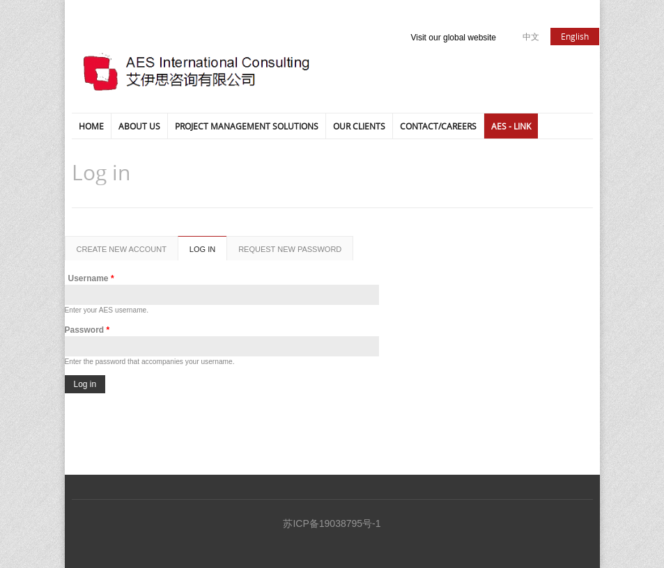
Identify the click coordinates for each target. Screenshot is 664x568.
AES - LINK (511, 126)
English (575, 36)
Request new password (289, 249)
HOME (91, 126)
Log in (208, 253)
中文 (531, 36)
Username (91, 278)
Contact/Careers (438, 126)
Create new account (122, 249)
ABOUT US (139, 126)
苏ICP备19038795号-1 (331, 523)
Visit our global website (454, 37)
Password (87, 330)
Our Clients (359, 126)
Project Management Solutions (246, 126)
